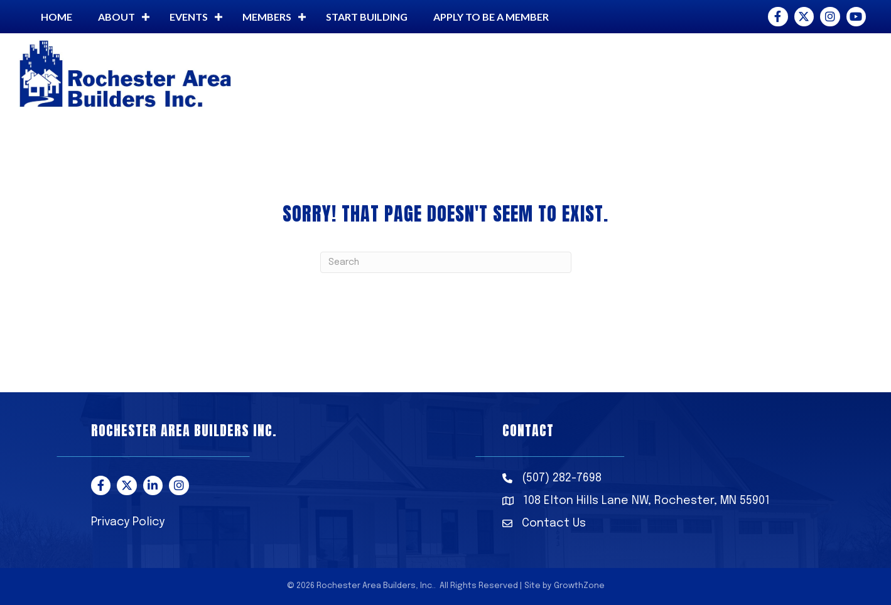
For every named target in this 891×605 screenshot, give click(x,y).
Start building (367, 17)
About (116, 17)
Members (266, 17)
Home (56, 17)
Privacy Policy (128, 522)
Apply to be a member (491, 17)
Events (189, 17)
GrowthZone (579, 586)
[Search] (445, 262)
